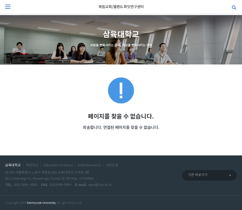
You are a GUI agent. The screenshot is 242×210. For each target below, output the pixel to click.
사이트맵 (112, 165)
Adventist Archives (58, 165)
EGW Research (89, 165)
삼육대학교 (13, 165)
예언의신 (32, 165)
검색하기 (233, 7)
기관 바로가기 (197, 175)
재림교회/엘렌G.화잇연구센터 (121, 7)
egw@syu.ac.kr (100, 185)
